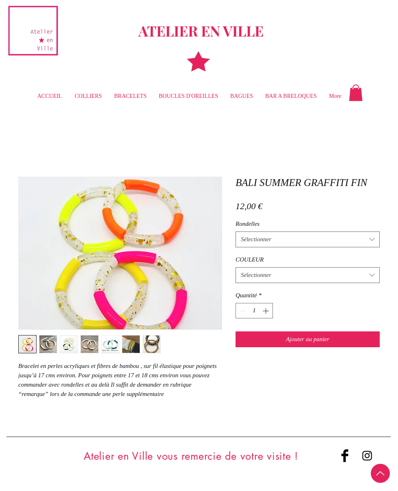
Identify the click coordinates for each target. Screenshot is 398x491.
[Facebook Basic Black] (344, 455)
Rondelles (248, 224)
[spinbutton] (254, 310)
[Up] (380, 473)
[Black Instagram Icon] (367, 455)
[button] (356, 92)
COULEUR (250, 259)
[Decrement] (242, 310)
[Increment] (266, 310)
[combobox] (308, 239)
